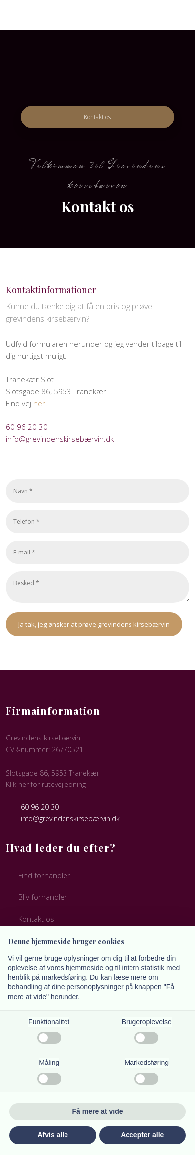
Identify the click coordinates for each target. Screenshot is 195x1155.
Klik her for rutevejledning (46, 784)
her (39, 403)
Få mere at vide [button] (97, 1111)
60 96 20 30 (27, 427)
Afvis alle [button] (53, 1135)
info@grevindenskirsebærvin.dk (60, 439)
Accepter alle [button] (142, 1135)
